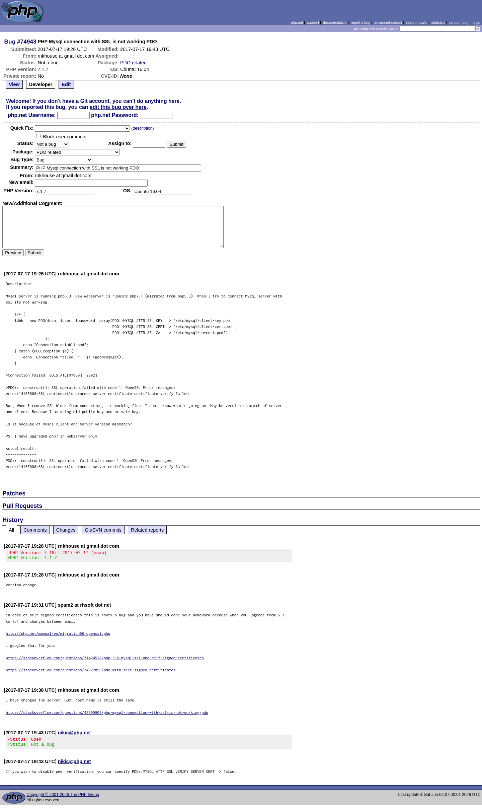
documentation (335, 22)
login (476, 22)
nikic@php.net (74, 734)
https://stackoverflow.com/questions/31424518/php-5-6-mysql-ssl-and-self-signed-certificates (105, 660)
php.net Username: (32, 115)
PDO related (133, 62)
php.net (297, 22)
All (11, 530)
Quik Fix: (22, 128)
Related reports (147, 530)
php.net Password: (115, 115)
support (313, 22)
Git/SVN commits (103, 530)
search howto (416, 22)
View (14, 84)
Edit (66, 84)
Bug (10, 41)
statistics (438, 22)
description (142, 128)
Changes (66, 530)
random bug (459, 22)
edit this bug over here (118, 107)
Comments (35, 530)
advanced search (388, 22)
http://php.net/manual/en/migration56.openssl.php (58, 635)
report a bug (360, 22)
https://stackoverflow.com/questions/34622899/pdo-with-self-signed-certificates (90, 672)
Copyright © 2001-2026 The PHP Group (62, 798)
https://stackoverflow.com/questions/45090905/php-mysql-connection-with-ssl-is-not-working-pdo (107, 714)
